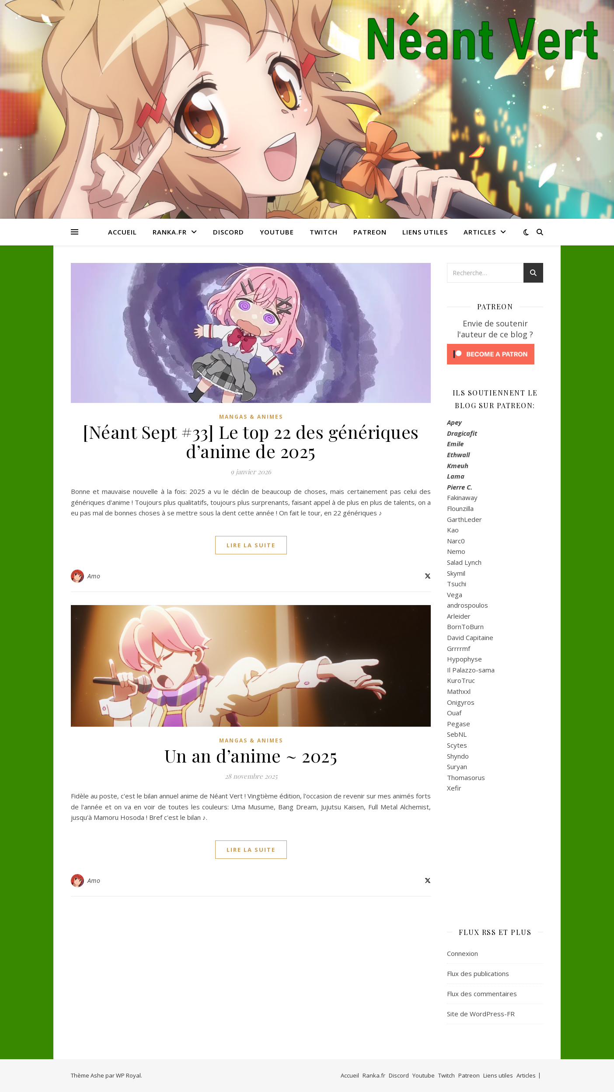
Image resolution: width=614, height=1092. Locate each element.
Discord (228, 232)
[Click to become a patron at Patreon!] (495, 354)
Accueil (122, 232)
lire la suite (251, 545)
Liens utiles (425, 232)
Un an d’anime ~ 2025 (250, 755)
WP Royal (128, 1075)
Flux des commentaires (482, 993)
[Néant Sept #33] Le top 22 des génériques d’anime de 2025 (251, 441)
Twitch (324, 232)
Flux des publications (478, 973)
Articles (480, 232)
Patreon (370, 232)
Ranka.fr (170, 232)
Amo (94, 576)
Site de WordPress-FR (481, 1013)
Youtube (277, 232)
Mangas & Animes (251, 416)
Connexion (462, 953)
